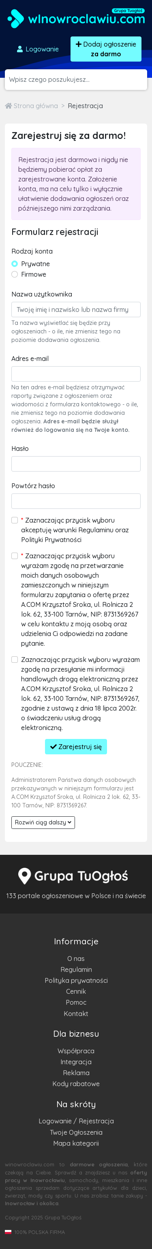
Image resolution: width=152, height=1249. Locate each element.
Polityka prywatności (76, 980)
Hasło (20, 448)
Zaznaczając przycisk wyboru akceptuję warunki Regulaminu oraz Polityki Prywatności (75, 530)
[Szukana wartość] (78, 79)
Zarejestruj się (76, 747)
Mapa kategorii (76, 1143)
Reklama (76, 1073)
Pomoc (76, 1002)
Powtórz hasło (33, 486)
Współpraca (76, 1051)
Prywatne (35, 264)
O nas (76, 958)
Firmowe (33, 274)
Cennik (76, 991)
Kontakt (76, 1014)
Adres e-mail (30, 358)
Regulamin (76, 969)
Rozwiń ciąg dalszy (43, 822)
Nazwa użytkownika (41, 294)
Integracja (76, 1062)
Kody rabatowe (76, 1084)
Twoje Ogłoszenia (76, 1132)
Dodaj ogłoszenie (106, 49)
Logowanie (37, 49)
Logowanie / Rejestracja (76, 1121)
